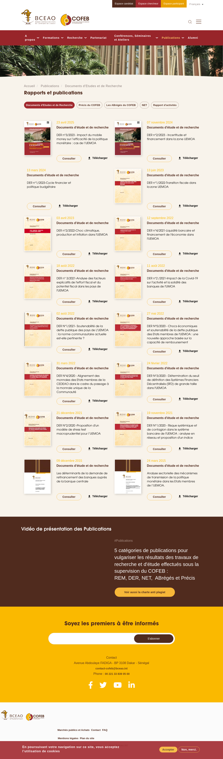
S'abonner (154, 638)
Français (195, 4)
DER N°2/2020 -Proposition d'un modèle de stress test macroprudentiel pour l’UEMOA (79, 429)
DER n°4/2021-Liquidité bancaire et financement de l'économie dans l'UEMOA (171, 234)
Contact (95, 729)
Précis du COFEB (89, 105)
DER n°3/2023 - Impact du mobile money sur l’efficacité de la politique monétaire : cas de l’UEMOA (82, 139)
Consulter (69, 158)
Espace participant (173, 3)
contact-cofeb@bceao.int (111, 668)
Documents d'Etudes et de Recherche (93, 86)
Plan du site (87, 738)
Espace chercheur (147, 3)
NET (144, 105)
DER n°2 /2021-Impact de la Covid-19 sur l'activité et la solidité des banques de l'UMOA (172, 282)
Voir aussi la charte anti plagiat (144, 592)
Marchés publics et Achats (73, 729)
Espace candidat (122, 3)
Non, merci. (189, 749)
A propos (30, 37)
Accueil (29, 86)
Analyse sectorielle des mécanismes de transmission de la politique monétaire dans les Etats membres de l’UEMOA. (172, 479)
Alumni (193, 37)
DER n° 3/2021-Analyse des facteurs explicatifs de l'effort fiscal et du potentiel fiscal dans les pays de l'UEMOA (81, 284)
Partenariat (98, 37)
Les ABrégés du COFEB (121, 105)
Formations (51, 37)
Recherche (75, 37)
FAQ (104, 729)
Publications (171, 37)
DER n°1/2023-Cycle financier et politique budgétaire (49, 185)
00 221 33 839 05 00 (117, 673)
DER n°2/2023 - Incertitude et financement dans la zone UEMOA (171, 137)
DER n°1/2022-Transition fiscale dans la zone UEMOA (171, 185)
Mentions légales (68, 738)
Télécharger (100, 158)
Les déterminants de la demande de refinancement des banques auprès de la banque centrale (82, 477)
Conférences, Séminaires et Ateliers (132, 37)
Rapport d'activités (164, 105)
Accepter (168, 749)
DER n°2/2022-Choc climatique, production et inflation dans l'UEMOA (82, 232)
